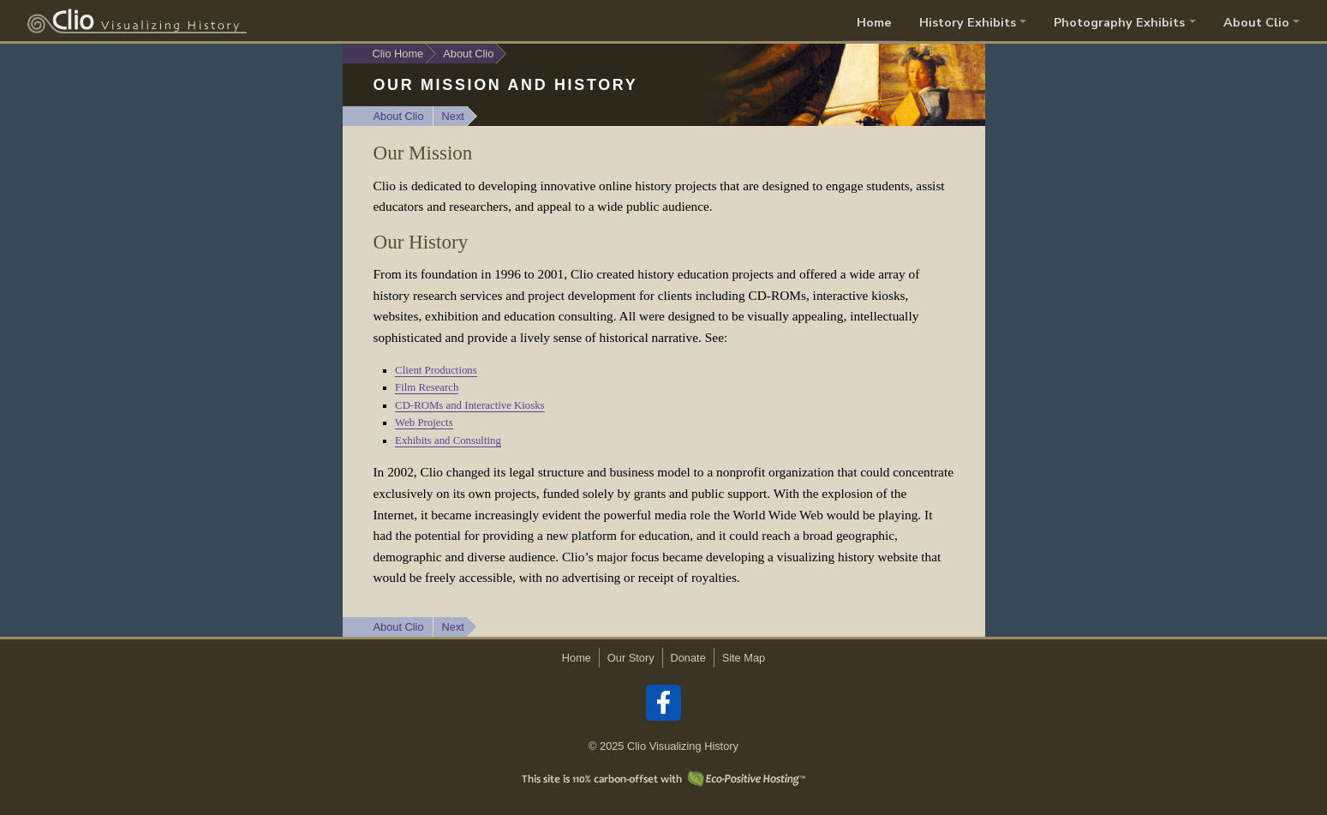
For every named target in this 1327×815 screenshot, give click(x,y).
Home (874, 22)
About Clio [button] (1256, 22)
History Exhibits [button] (967, 22)
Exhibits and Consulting (448, 440)
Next (453, 116)
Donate (688, 657)
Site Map (744, 657)
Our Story (631, 657)
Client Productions (436, 370)
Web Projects (424, 422)
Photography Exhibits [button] (1119, 22)
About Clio (399, 116)
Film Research (426, 387)
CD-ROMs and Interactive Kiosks (470, 405)
